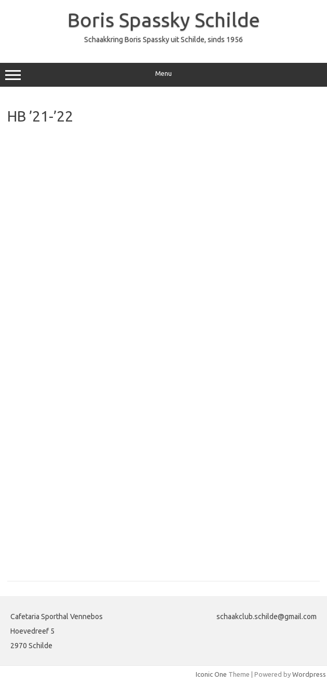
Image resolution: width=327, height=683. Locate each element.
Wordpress (309, 674)
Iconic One (211, 674)
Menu (163, 75)
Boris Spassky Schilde (163, 20)
